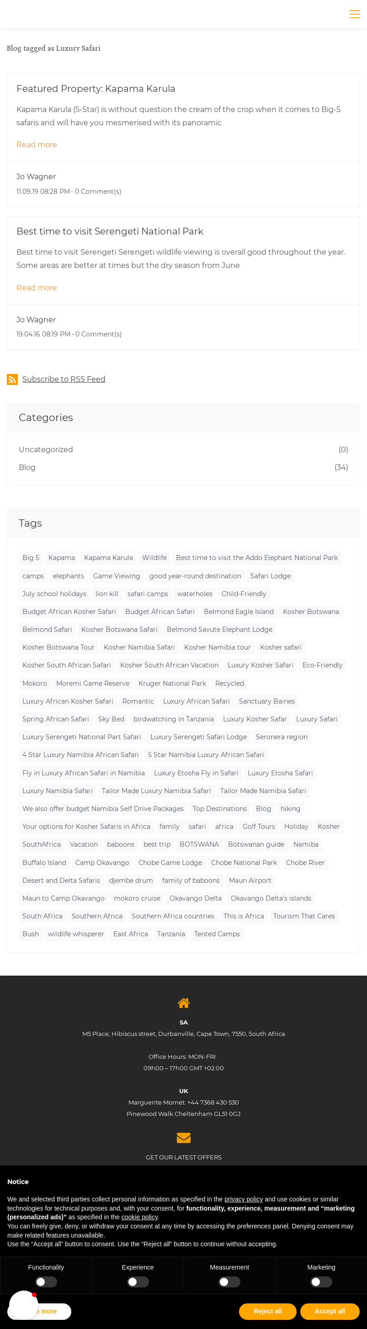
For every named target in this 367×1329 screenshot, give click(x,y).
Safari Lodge (270, 576)
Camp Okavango (102, 863)
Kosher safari (281, 647)
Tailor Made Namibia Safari (263, 791)
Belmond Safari (47, 629)
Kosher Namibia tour (217, 647)
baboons (120, 844)
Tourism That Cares (304, 916)
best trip (157, 844)
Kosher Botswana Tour (58, 647)
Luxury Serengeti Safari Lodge (198, 737)
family (170, 826)
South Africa (42, 916)
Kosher (329, 826)
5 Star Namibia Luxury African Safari (206, 755)
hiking (291, 809)
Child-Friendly (244, 594)
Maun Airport (250, 880)
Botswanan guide (256, 844)
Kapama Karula (108, 558)
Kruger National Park (172, 683)
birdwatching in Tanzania (173, 719)
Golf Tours (259, 826)
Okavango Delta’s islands (271, 898)
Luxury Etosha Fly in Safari (196, 773)
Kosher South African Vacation (169, 665)
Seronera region (282, 737)
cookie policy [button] (140, 1217)
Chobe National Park (244, 863)
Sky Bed (111, 719)
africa (224, 826)
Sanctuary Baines (267, 701)
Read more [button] (36, 144)
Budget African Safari (160, 612)
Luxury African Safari (196, 701)
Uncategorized (46, 449)
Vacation (84, 844)
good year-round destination (195, 576)
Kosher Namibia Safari (139, 647)
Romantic (138, 701)
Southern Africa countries (173, 916)
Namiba (306, 844)
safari (197, 826)
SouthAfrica (41, 844)
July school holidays (54, 594)
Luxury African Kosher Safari (67, 701)
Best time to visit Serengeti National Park (109, 231)
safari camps (148, 594)
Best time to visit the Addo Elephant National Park (257, 558)
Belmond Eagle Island (239, 612)
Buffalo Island (44, 863)
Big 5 (30, 558)
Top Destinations (220, 809)
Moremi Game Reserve (92, 683)
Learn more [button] (39, 1311)
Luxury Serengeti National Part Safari (81, 737)
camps (33, 576)
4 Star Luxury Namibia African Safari (80, 755)
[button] (23, 1305)
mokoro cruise (137, 898)
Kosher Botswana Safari (119, 629)
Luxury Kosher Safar (255, 719)
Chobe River (305, 863)
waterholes (195, 594)
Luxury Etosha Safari (280, 773)
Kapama (61, 558)
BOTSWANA (199, 844)
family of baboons (191, 880)
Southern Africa (97, 916)
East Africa (130, 934)
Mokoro (34, 683)
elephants (68, 576)
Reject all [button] (268, 1311)
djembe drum (131, 880)
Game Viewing (116, 576)
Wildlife (154, 558)
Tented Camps (217, 934)
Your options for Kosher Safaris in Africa (86, 826)
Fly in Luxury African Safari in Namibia (83, 773)
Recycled (229, 683)
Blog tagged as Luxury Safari (54, 48)
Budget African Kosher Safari (69, 612)
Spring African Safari (55, 719)
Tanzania (171, 934)
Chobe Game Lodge (170, 863)
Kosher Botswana (311, 612)
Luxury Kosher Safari (260, 665)
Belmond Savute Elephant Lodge (219, 629)
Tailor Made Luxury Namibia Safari (156, 791)
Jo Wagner (36, 176)
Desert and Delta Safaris (61, 880)
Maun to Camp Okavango (63, 898)
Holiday (296, 826)
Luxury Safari (317, 719)
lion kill (107, 594)
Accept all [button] (330, 1311)
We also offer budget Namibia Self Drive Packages (103, 809)
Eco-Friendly (323, 665)
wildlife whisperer (76, 934)
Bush (30, 934)
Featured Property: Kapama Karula (96, 88)
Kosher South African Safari (66, 665)
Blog (27, 467)
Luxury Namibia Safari (57, 791)
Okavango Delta (196, 898)
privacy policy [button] (243, 1199)
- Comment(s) (96, 191)
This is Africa (243, 916)
